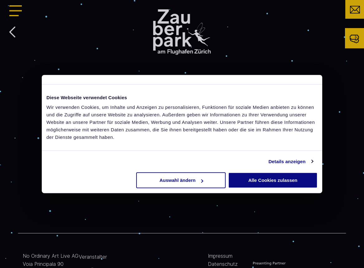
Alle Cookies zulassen (273, 180)
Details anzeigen (286, 161)
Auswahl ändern (181, 180)
